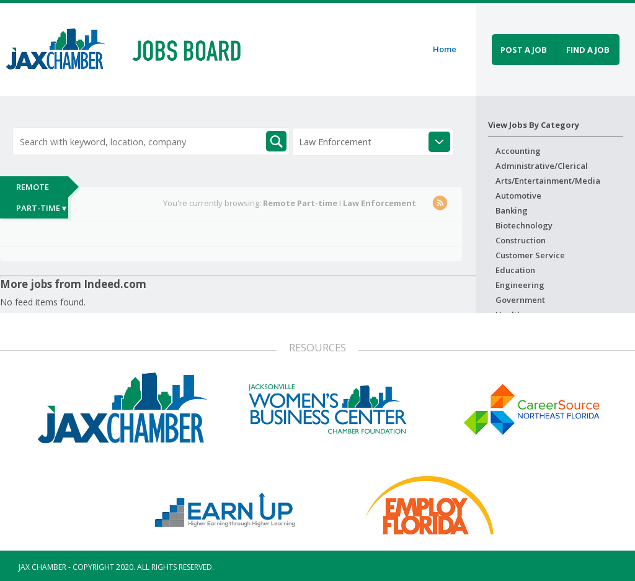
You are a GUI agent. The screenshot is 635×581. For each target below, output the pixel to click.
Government (520, 299)
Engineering (519, 284)
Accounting (518, 150)
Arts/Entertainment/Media (547, 180)
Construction (520, 240)
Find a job (588, 49)
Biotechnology (524, 225)
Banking (511, 210)
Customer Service (530, 255)
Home (444, 49)
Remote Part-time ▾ (41, 197)
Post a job (523, 49)
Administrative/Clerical (541, 165)
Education (515, 270)
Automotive (518, 195)
